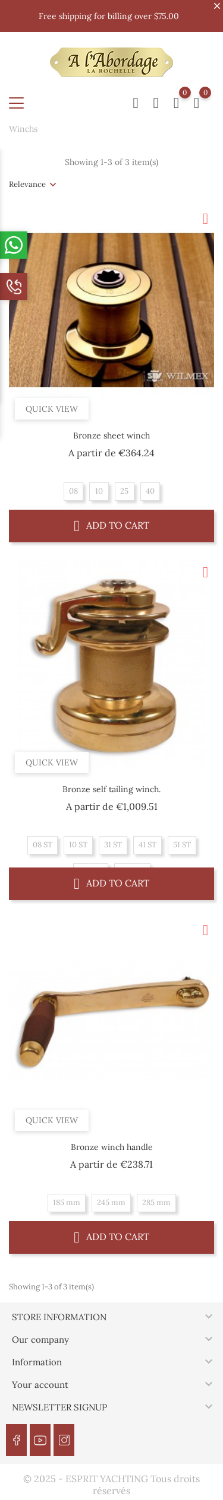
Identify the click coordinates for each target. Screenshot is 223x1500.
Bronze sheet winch (111, 435)
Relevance (27, 184)
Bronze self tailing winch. (111, 789)
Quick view (52, 408)
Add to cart (111, 525)
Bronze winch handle (112, 1147)
